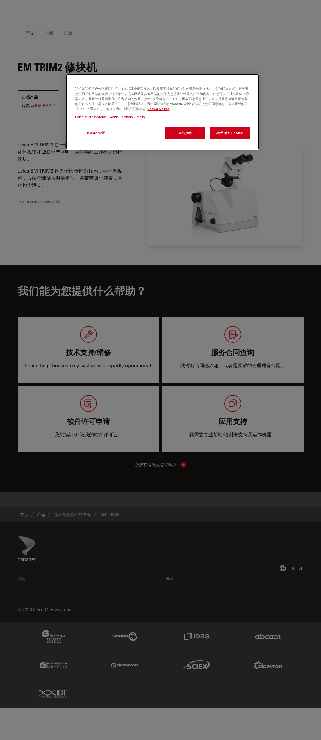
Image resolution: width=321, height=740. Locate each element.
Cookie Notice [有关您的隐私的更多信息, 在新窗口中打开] (158, 109)
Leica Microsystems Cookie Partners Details (110, 117)
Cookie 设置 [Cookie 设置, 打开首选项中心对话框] (95, 133)
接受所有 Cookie (229, 133)
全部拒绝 (185, 133)
